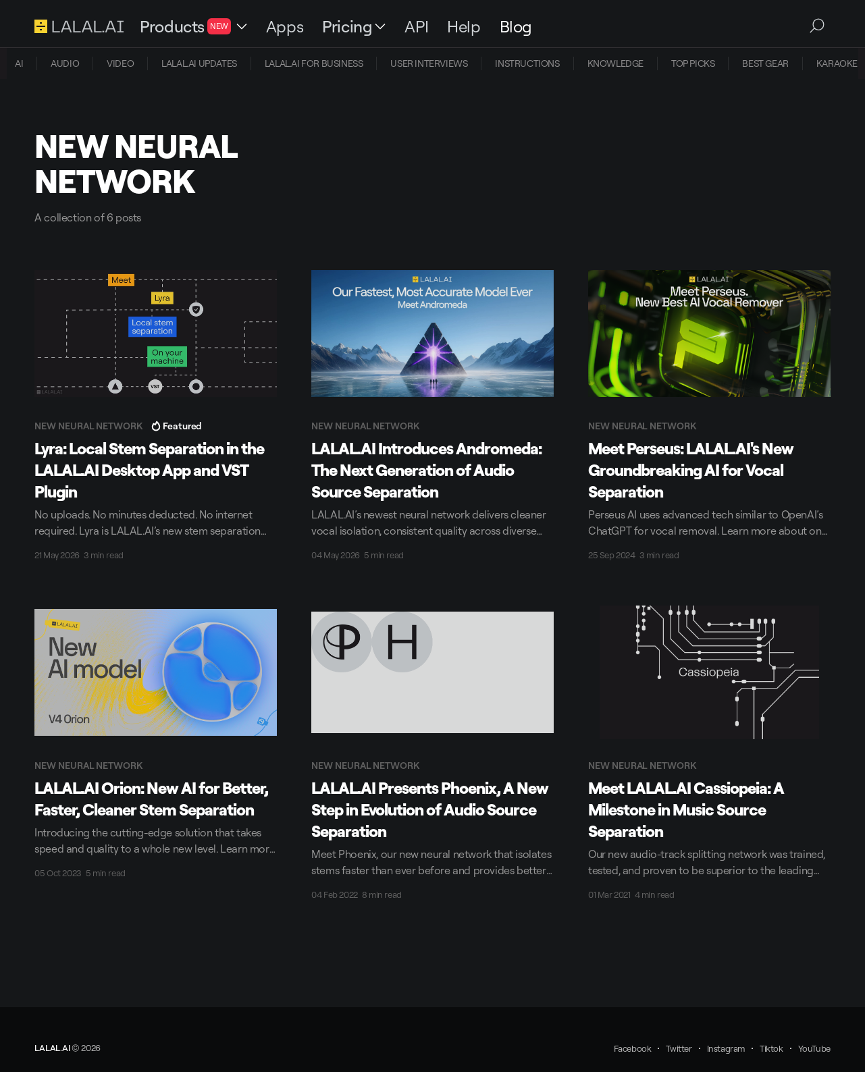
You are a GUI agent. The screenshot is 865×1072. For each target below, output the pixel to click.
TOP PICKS (692, 63)
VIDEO (120, 63)
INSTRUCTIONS (527, 63)
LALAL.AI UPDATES (199, 63)
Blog (516, 26)
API (416, 26)
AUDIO (65, 63)
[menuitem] (19, 63)
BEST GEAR (765, 63)
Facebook (633, 1048)
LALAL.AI (52, 1047)
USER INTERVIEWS (428, 63)
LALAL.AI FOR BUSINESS (314, 63)
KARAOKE (837, 63)
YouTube (814, 1048)
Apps (284, 26)
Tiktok (771, 1048)
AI (19, 63)
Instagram (726, 1048)
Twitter (678, 1048)
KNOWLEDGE (615, 63)
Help (463, 26)
